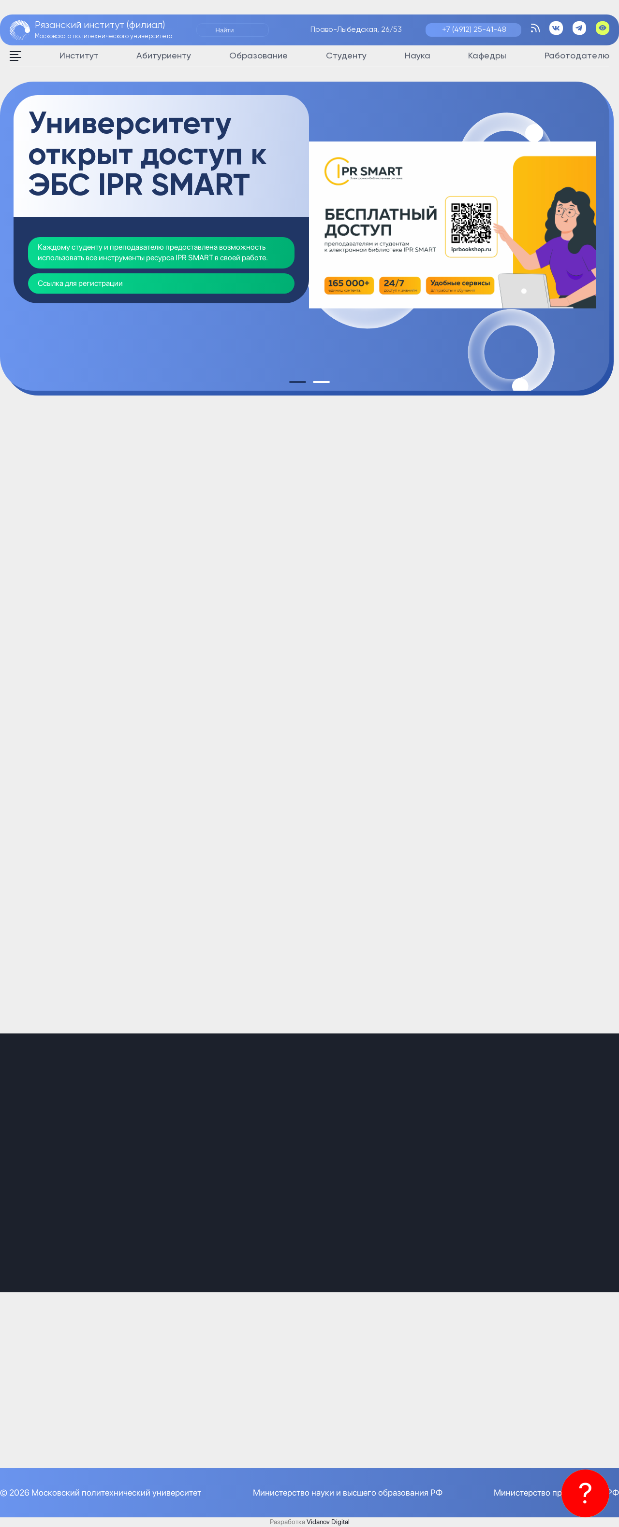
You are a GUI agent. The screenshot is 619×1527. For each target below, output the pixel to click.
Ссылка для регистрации (80, 283)
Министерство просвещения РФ (556, 1492)
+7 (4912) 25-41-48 (474, 30)
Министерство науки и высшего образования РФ (347, 1492)
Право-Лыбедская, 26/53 (356, 30)
